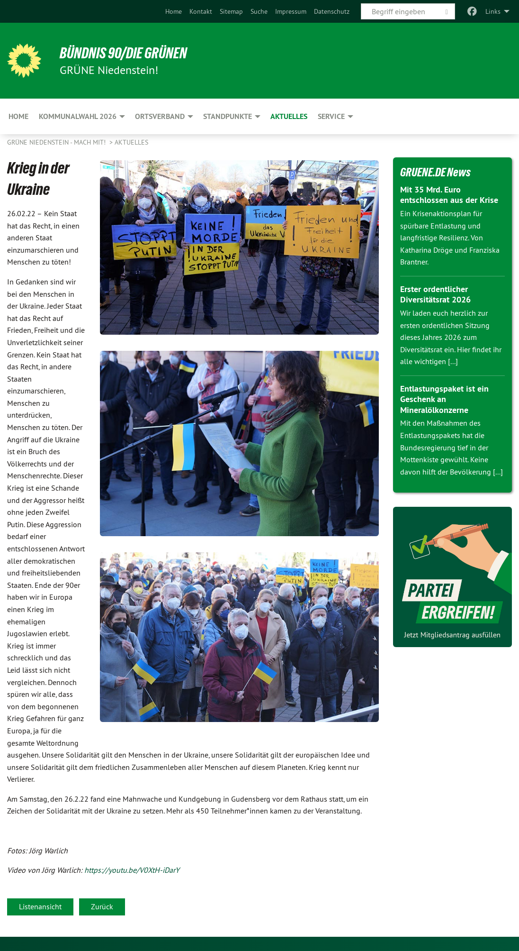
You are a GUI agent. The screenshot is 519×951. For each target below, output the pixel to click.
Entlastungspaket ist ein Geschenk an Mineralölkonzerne (444, 399)
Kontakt (200, 11)
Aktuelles (131, 142)
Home (173, 11)
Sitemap (231, 11)
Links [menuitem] (493, 11)
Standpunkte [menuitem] (227, 116)
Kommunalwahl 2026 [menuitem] (77, 116)
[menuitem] (173, 11)
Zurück (102, 906)
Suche (259, 11)
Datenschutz (331, 11)
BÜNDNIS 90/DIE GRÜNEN (124, 53)
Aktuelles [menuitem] (288, 116)
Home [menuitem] (18, 116)
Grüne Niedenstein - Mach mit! (57, 142)
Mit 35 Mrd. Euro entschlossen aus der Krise (449, 195)
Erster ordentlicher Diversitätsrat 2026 (435, 294)
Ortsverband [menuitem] (160, 116)
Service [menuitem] (331, 116)
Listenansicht (40, 906)
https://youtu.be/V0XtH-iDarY (131, 870)
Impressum (290, 11)
